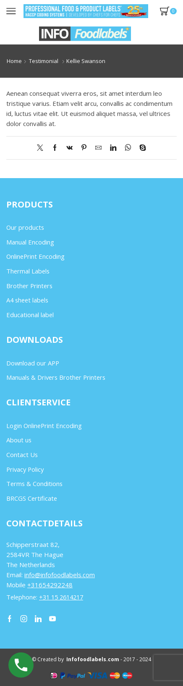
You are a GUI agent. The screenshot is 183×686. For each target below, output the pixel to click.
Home (14, 61)
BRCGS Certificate (31, 498)
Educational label (30, 314)
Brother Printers (29, 285)
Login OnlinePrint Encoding (44, 425)
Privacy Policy (25, 469)
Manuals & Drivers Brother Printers (55, 377)
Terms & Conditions (34, 483)
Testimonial (43, 61)
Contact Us (22, 454)
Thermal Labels (28, 271)
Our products (25, 227)
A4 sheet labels (27, 300)
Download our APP (32, 363)
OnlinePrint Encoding (35, 256)
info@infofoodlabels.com (59, 574)
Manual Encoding (30, 242)
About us (18, 440)
